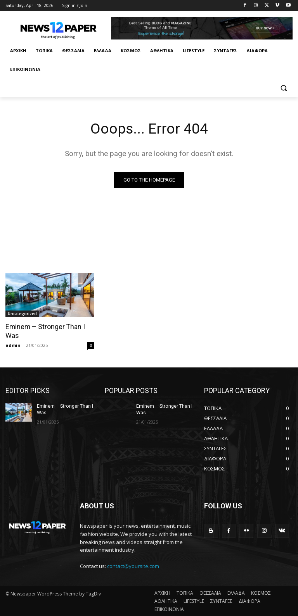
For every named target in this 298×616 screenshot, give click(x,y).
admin (13, 345)
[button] (283, 88)
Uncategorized (22, 314)
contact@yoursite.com (133, 565)
